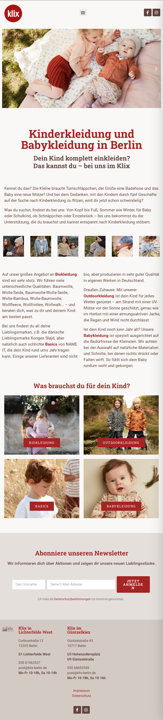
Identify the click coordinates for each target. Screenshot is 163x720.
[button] (83, 12)
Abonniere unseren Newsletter (81, 553)
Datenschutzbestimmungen (72, 599)
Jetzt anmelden (133, 584)
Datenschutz (81, 696)
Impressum (81, 691)
